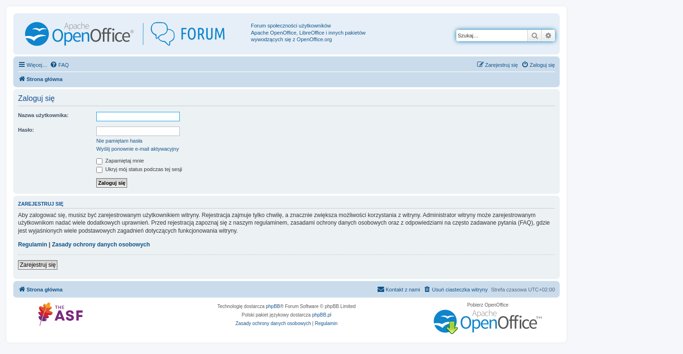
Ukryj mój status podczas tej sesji (139, 169)
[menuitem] (59, 65)
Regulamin (32, 244)
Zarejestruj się (37, 265)
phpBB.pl (322, 315)
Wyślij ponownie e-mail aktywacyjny (137, 149)
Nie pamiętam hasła (119, 141)
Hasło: (26, 130)
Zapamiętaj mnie (120, 160)
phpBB (273, 306)
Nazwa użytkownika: (43, 115)
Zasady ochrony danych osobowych (101, 244)
